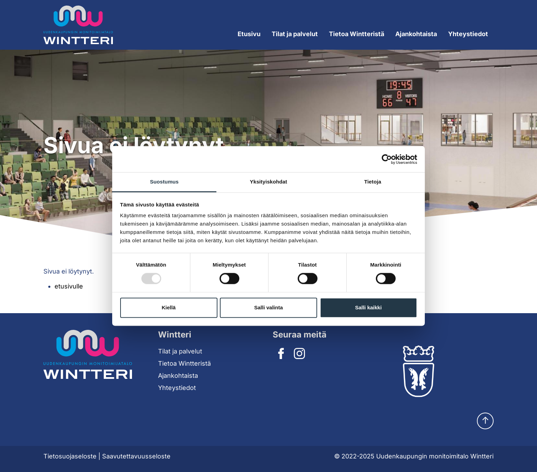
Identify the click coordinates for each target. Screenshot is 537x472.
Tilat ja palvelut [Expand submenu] (295, 34)
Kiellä (168, 307)
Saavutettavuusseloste (136, 456)
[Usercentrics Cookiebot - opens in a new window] (386, 159)
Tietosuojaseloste (70, 456)
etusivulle (69, 286)
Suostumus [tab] (164, 182)
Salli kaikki (368, 307)
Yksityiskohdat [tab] (268, 182)
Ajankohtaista (416, 34)
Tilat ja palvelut (180, 351)
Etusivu (249, 34)
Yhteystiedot (468, 34)
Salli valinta (268, 307)
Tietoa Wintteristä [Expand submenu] (356, 34)
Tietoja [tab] (372, 182)
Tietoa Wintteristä (184, 363)
